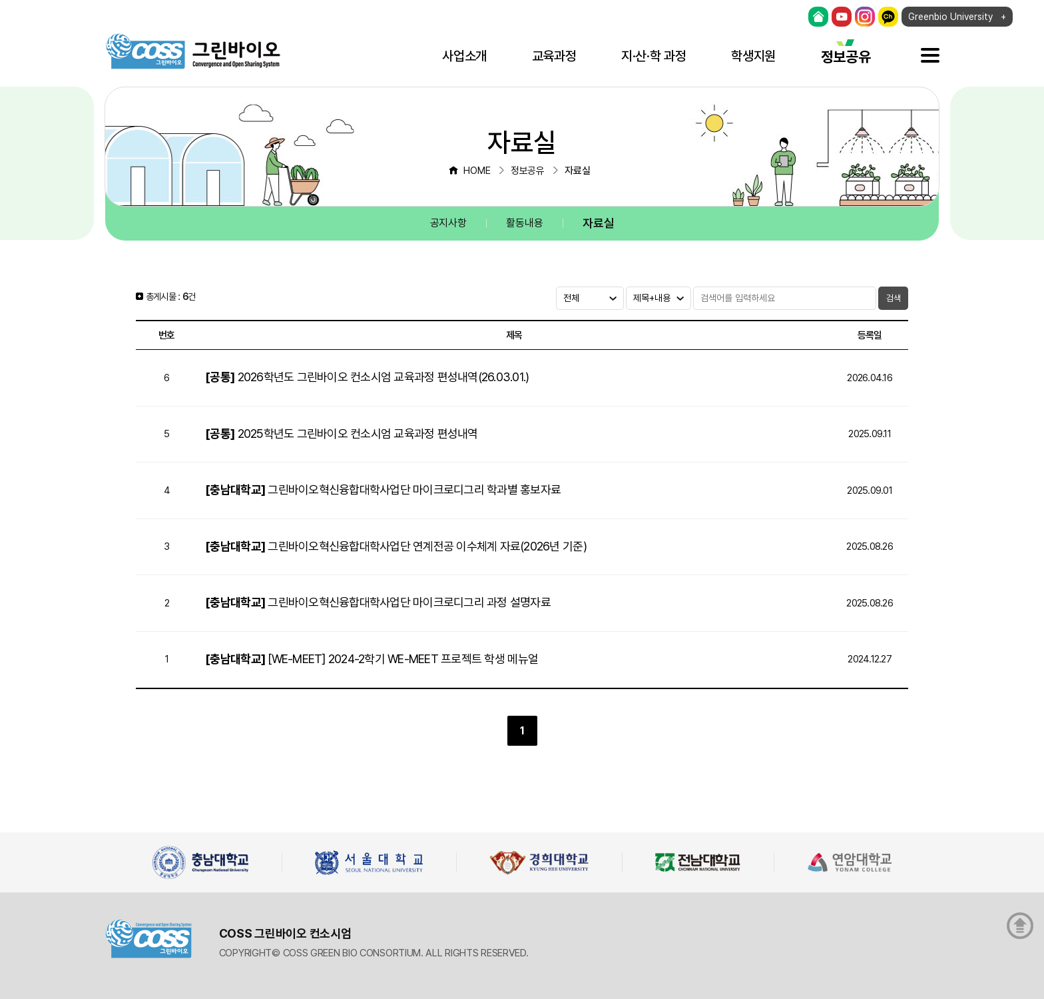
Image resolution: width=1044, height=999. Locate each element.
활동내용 (524, 223)
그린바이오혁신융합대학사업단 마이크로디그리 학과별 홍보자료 (383, 490)
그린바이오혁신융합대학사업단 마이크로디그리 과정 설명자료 (378, 602)
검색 (893, 298)
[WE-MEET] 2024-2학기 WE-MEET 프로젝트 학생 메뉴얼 (371, 659)
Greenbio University (950, 16)
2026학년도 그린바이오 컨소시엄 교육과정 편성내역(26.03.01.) (367, 377)
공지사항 (448, 223)
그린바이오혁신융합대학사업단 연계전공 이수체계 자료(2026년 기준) (396, 546)
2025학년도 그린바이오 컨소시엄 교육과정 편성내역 (341, 434)
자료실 (598, 223)
